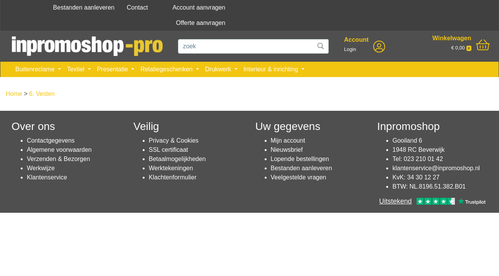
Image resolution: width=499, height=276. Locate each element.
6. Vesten (42, 93)
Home (14, 93)
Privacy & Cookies (174, 140)
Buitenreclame (35, 69)
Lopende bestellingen (300, 159)
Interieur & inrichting (272, 69)
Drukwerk (219, 69)
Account (356, 39)
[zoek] (245, 46)
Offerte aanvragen (201, 23)
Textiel (76, 69)
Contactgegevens (51, 140)
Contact (137, 7)
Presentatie (113, 69)
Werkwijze (41, 168)
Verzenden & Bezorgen (58, 159)
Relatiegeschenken (167, 69)
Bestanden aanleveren (83, 7)
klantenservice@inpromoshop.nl (436, 168)
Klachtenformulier (173, 177)
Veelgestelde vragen (298, 177)
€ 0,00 (461, 48)
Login (350, 49)
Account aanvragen (199, 7)
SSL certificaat (168, 149)
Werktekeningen (171, 168)
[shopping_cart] (483, 45)
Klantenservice (47, 177)
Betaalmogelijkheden (177, 159)
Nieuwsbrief (287, 149)
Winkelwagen (451, 38)
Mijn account (288, 140)
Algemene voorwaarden (59, 149)
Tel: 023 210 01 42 (417, 159)
